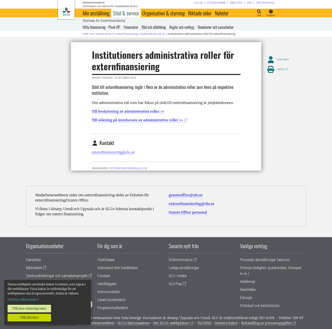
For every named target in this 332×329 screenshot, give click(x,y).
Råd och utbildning (154, 27)
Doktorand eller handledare (117, 267)
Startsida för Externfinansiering (104, 20)
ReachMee (248, 289)
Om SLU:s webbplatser (171, 323)
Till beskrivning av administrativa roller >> (128, 111)
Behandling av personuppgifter (266, 323)
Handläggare (106, 283)
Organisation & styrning (163, 13)
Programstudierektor (112, 307)
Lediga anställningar (184, 267)
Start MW (88, 33)
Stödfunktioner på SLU (152, 33)
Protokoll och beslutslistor (260, 305)
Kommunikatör (108, 291)
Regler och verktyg (181, 27)
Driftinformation (180, 259)
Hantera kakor (226, 323)
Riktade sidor (200, 13)
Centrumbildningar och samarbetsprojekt (57, 275)
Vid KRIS (204, 323)
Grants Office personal (188, 212)
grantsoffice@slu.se (186, 195)
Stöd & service (126, 13)
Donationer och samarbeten (215, 27)
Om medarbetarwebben (95, 323)
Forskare (103, 275)
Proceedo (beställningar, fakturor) (265, 259)
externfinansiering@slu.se (113, 152)
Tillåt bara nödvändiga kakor (29, 308)
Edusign (246, 297)
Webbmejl (247, 281)
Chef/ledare (106, 259)
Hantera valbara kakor (23, 299)
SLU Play (175, 283)
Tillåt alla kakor (29, 317)
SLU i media (177, 275)
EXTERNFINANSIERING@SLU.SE (128, 168)
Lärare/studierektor (111, 299)
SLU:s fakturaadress (133, 323)
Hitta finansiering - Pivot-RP (101, 27)
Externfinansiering (127, 33)
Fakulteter (33, 259)
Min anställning (96, 13)
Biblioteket (34, 267)
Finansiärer (131, 27)
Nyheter (222, 13)
